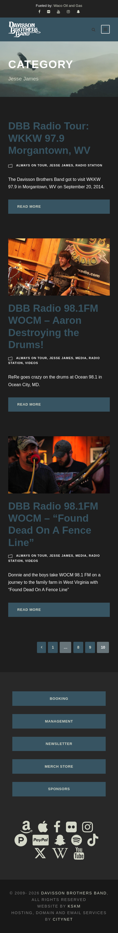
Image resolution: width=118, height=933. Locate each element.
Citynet (63, 919)
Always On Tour (31, 165)
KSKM (74, 906)
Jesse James (61, 165)
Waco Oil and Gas (67, 6)
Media (81, 358)
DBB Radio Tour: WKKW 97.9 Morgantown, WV (49, 138)
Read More (29, 206)
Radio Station (89, 165)
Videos (31, 363)
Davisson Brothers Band (74, 893)
